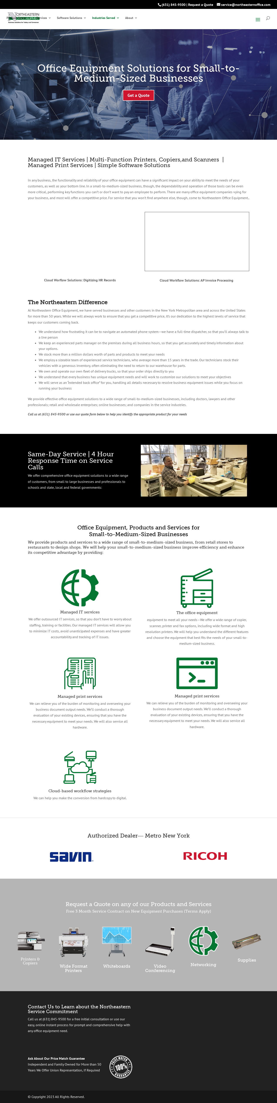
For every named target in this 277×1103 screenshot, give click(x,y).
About (129, 18)
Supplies (247, 960)
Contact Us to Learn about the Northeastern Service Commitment (79, 1009)
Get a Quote (138, 95)
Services (41, 18)
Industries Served (103, 18)
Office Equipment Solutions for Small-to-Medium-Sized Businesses (138, 73)
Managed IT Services (56, 159)
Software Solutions (69, 18)
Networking (203, 964)
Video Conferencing (160, 968)
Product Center (16, 18)
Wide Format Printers (73, 968)
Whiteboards (116, 966)
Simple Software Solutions (134, 165)
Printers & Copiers (30, 961)
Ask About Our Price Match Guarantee (56, 1058)
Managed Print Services (60, 165)
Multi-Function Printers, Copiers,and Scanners (154, 159)
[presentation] (188, 1026)
